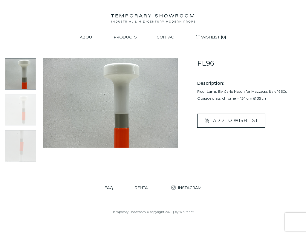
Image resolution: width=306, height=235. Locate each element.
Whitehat (186, 212)
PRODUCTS (125, 37)
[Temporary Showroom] (153, 18)
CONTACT (166, 37)
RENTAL (142, 188)
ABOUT (87, 37)
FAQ (109, 188)
